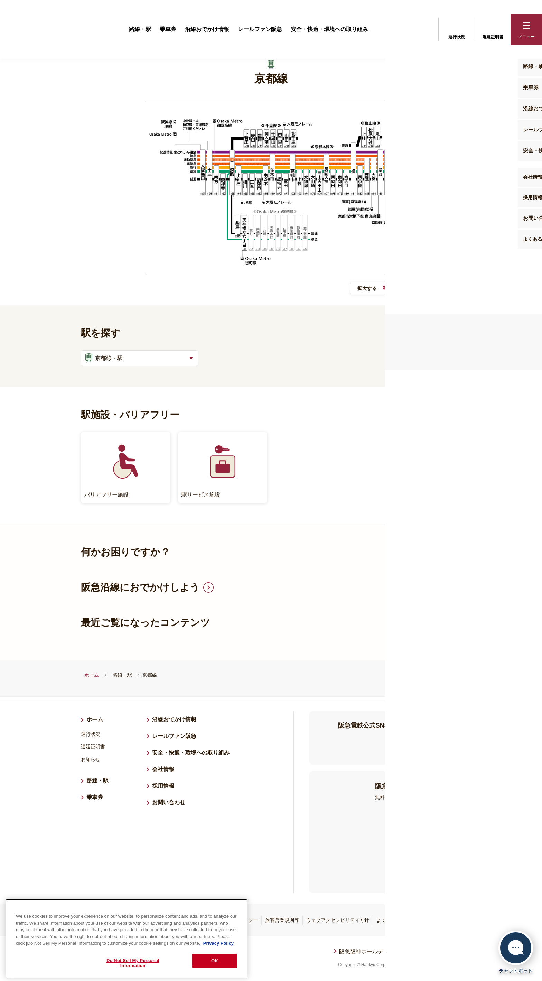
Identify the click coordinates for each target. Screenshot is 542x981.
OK (214, 960)
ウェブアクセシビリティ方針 (337, 921)
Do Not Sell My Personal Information (132, 963)
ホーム (91, 676)
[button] (526, 29)
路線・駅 (140, 29)
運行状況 (456, 28)
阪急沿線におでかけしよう (140, 588)
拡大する (374, 290)
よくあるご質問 (393, 921)
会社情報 (163, 770)
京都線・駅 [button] (103, 359)
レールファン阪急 (260, 29)
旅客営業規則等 (282, 921)
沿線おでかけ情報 (207, 29)
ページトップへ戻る (453, 957)
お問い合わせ (168, 803)
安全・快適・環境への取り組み (329, 29)
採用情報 (166, 786)
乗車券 (168, 29)
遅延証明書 (493, 28)
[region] (126, 938)
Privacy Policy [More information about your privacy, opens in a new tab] (218, 943)
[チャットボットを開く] (515, 952)
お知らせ (90, 760)
